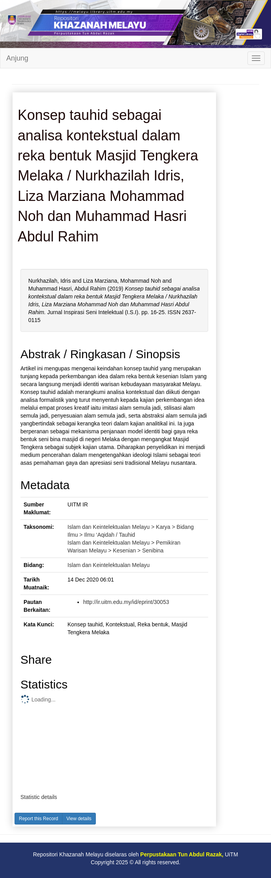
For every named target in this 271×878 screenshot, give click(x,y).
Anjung (17, 58)
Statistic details (38, 797)
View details (79, 818)
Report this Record (38, 818)
